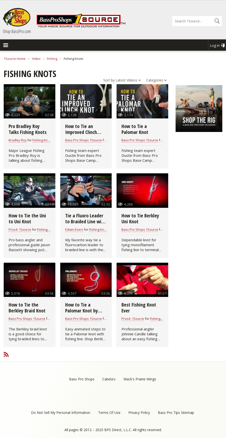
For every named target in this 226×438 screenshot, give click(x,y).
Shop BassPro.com (17, 31)
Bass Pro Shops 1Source (83, 140)
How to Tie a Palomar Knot (134, 129)
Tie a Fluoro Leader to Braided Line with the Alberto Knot (85, 221)
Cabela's (109, 379)
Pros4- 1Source (20, 229)
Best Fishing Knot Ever (138, 307)
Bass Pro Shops (81, 379)
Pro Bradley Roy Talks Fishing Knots (27, 129)
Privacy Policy (139, 412)
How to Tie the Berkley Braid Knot (27, 307)
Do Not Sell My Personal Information (60, 412)
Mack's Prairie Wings (139, 379)
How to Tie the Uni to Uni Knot (27, 218)
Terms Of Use (109, 412)
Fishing (52, 58)
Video (36, 58)
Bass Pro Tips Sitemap (176, 412)
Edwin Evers (74, 229)
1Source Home (15, 58)
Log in (215, 45)
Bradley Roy (18, 140)
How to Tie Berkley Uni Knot (140, 218)
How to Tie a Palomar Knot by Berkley (81, 310)
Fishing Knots (42, 140)
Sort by (109, 80)
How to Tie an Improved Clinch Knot (81, 132)
